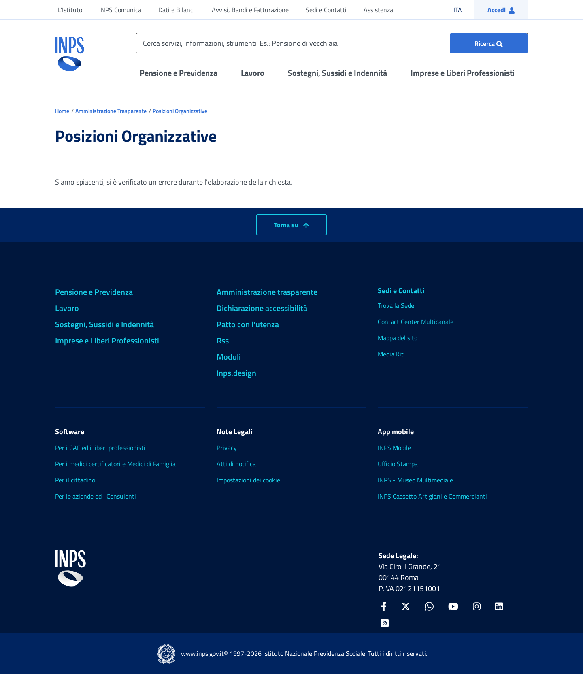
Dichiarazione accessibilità (262, 308)
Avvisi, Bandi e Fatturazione (250, 10)
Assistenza (378, 10)
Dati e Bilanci (176, 10)
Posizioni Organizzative (180, 111)
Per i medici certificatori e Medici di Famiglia (115, 464)
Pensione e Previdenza (178, 72)
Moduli (229, 356)
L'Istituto (70, 10)
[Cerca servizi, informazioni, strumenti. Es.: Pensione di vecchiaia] (332, 43)
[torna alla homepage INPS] (69, 51)
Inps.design (236, 373)
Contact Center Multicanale (415, 321)
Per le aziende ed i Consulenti (95, 496)
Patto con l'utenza (248, 324)
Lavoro (252, 72)
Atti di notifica (236, 464)
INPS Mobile (394, 447)
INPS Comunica (120, 10)
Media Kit (391, 354)
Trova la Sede (396, 305)
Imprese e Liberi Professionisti (463, 72)
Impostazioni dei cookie (248, 480)
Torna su (291, 225)
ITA (462, 9)
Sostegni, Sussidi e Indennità (337, 72)
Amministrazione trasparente (267, 292)
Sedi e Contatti (326, 10)
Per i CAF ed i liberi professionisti (100, 447)
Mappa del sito (397, 338)
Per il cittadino (75, 480)
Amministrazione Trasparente (111, 111)
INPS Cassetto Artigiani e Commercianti (432, 496)
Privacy (227, 447)
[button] (501, 9)
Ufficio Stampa (398, 464)
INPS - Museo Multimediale (415, 480)
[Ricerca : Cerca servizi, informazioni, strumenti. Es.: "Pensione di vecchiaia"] (489, 43)
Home (62, 111)
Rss (223, 340)
